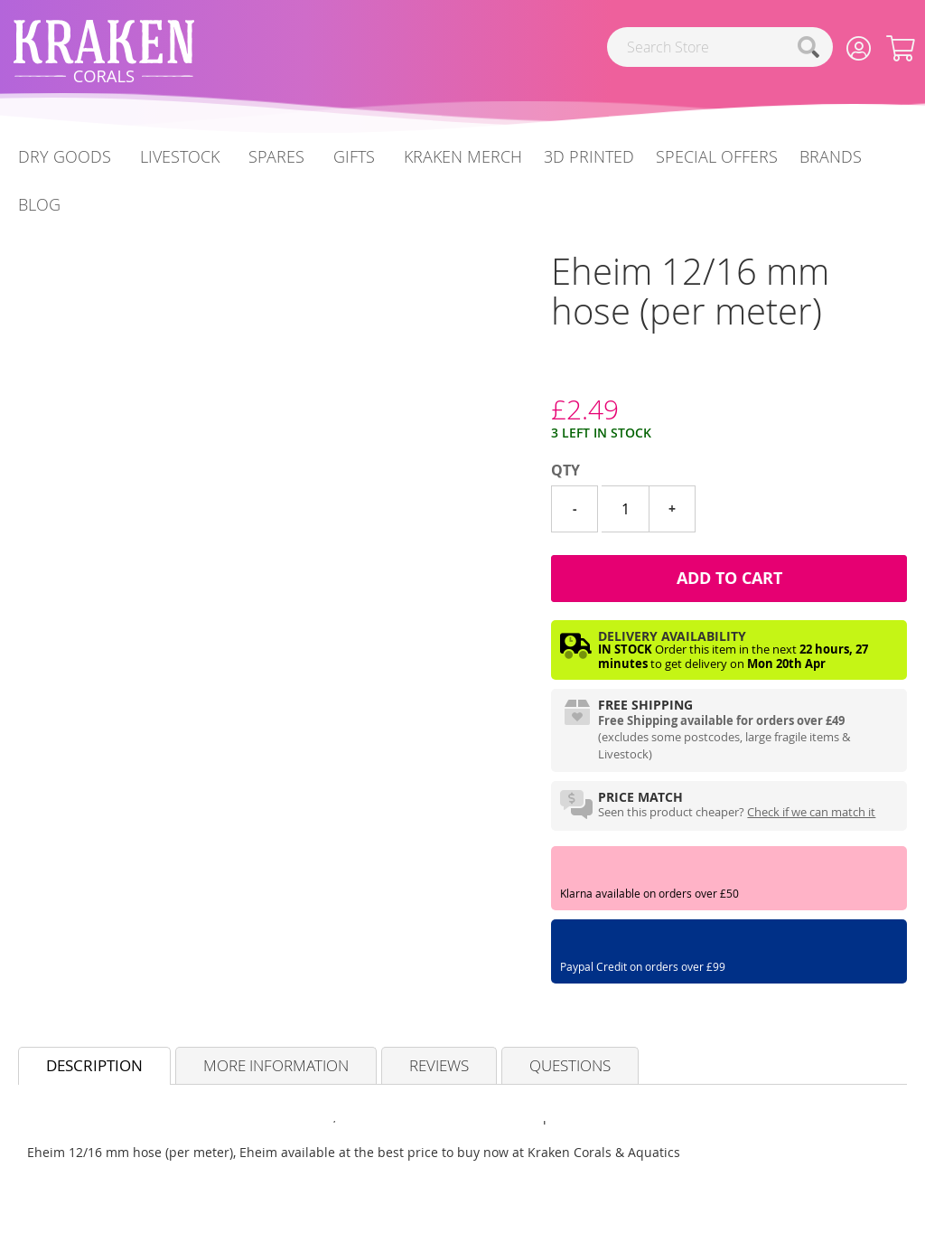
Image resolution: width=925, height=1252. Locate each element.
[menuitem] (39, 205)
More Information (276, 1065)
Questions (570, 1065)
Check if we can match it (811, 812)
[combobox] (720, 47)
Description (94, 1065)
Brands (830, 156)
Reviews (439, 1065)
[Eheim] (551, 375)
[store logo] (104, 51)
